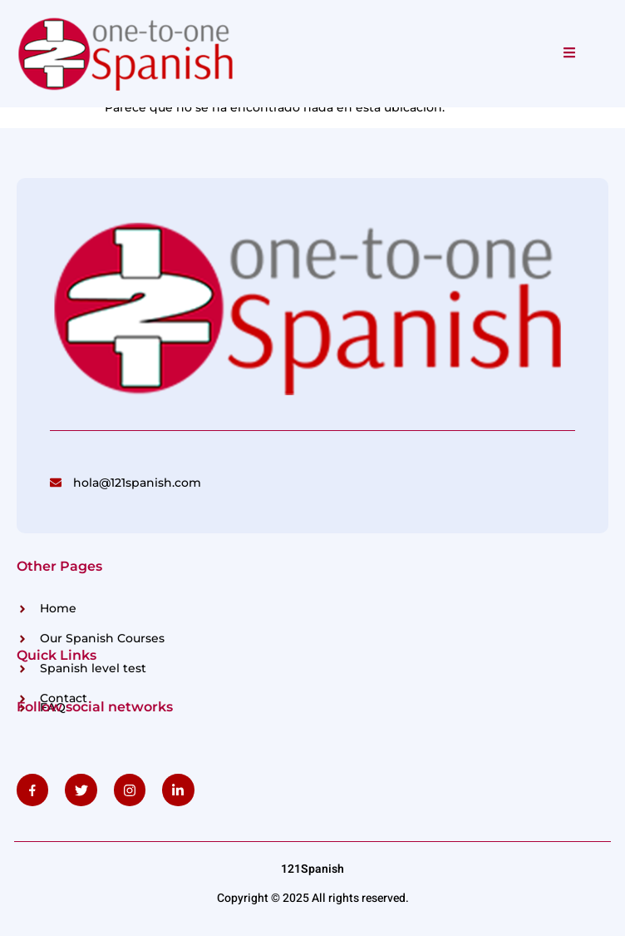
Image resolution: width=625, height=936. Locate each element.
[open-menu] (569, 53)
